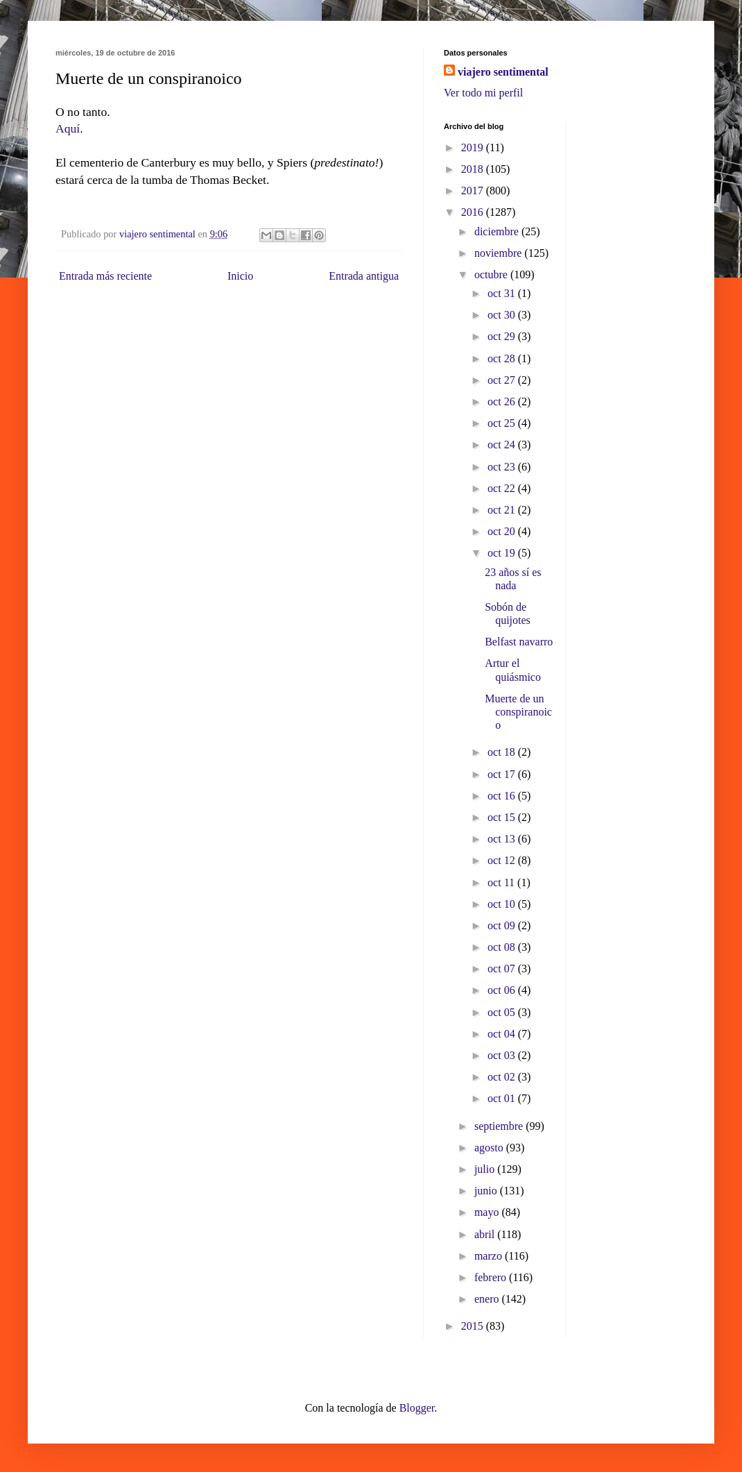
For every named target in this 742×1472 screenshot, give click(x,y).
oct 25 (503, 423)
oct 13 (503, 839)
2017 (473, 190)
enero (488, 1299)
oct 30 (503, 315)
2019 (473, 147)
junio (487, 1190)
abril (485, 1234)
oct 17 (503, 774)
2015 (473, 1326)
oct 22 (503, 488)
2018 (473, 169)
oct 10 (503, 904)
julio (485, 1169)
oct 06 (503, 990)
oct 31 (503, 293)
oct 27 (503, 380)
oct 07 (503, 968)
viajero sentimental (503, 72)
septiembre (500, 1126)
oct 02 (503, 1077)
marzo (489, 1256)
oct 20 (503, 531)
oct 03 (503, 1055)
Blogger (417, 1408)
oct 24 (503, 444)
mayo (488, 1212)
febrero (491, 1277)
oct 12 (503, 860)
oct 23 (503, 467)
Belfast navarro (519, 642)
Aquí (67, 128)
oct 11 (502, 882)
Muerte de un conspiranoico (518, 712)
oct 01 (503, 1098)
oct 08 (503, 947)
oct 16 (503, 796)
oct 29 (503, 336)
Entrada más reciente (105, 276)
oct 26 (503, 401)
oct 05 (503, 1012)
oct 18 (503, 752)
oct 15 (503, 817)
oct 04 (503, 1034)
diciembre (497, 231)
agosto (490, 1147)
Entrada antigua (364, 276)
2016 (473, 212)
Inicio (240, 276)
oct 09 (503, 925)
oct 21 (503, 510)
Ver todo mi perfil (483, 93)
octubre (492, 274)
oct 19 (503, 553)
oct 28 (503, 358)
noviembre (499, 253)
